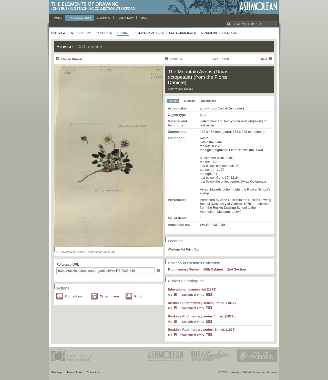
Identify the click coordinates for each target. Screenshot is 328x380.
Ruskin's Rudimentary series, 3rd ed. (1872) (202, 303)
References (208, 100)
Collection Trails (182, 33)
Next (264, 59)
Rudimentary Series (183, 269)
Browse (123, 33)
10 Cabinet (213, 269)
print (203, 115)
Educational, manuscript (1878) (192, 289)
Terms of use (74, 372)
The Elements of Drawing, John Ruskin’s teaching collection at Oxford (94, 6)
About (144, 17)
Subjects (189, 100)
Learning (103, 17)
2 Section (236, 269)
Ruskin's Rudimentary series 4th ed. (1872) (201, 316)
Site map (56, 372)
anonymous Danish (214, 108)
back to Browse (72, 59)
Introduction (80, 33)
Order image (109, 296)
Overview (58, 33)
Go (170, 294)
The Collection (79, 17)
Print (138, 296)
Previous (176, 59)
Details (173, 100)
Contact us (73, 296)
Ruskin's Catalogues (149, 33)
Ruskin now (125, 17)
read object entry (192, 294)
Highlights (104, 33)
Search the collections (219, 33)
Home (58, 17)
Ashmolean (258, 6)
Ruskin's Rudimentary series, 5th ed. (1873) (201, 330)
